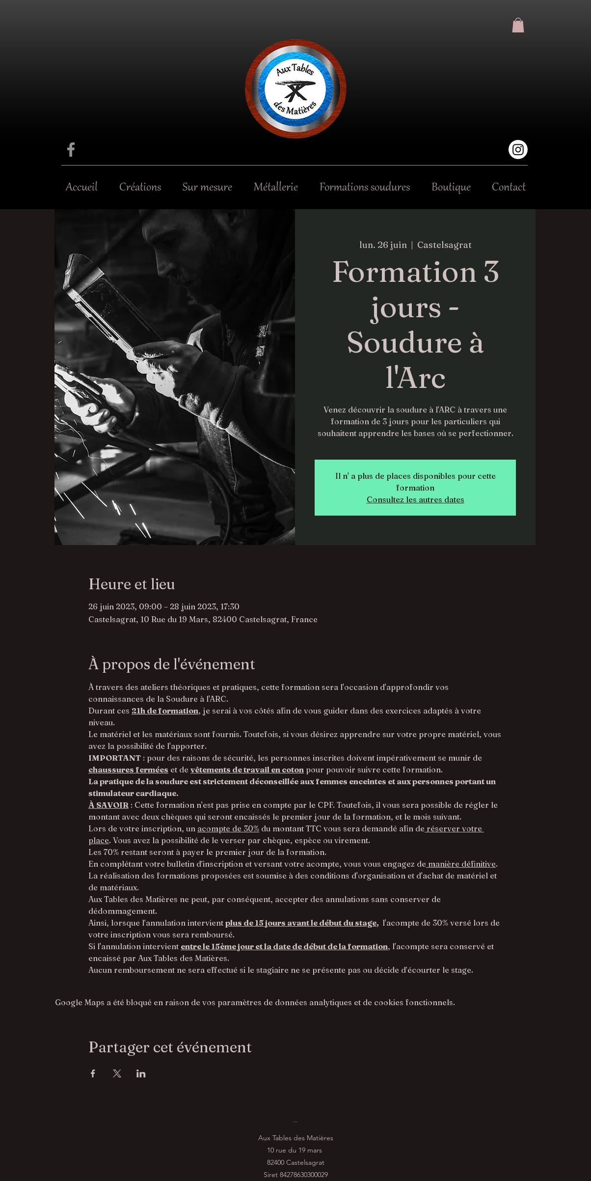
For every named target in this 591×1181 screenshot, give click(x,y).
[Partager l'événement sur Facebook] (93, 1073)
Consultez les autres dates (415, 499)
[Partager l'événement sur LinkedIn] (141, 1073)
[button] (518, 25)
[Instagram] (518, 149)
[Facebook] (71, 149)
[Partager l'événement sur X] (117, 1073)
